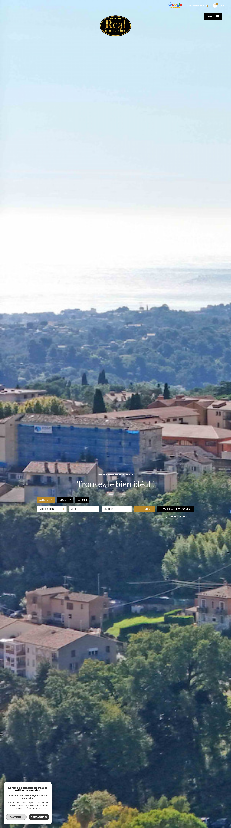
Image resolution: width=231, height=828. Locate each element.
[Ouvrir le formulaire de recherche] (144, 509)
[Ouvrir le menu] (213, 16)
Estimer (82, 500)
